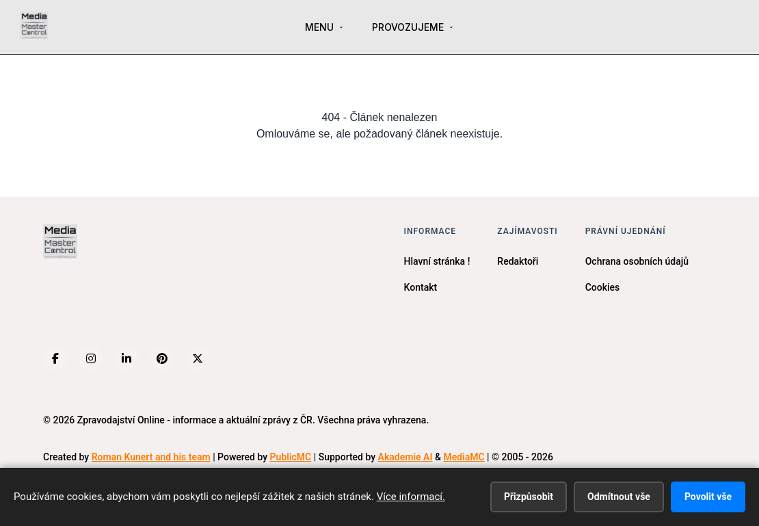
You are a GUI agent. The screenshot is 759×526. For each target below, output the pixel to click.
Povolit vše (708, 496)
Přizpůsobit (528, 496)
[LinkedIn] (126, 358)
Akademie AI (405, 456)
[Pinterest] (162, 358)
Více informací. (411, 496)
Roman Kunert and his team (151, 456)
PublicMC (291, 456)
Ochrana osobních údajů (637, 261)
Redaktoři (517, 261)
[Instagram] (91, 358)
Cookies (602, 287)
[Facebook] (55, 358)
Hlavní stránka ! (437, 261)
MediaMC (463, 456)
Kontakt (421, 287)
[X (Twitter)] (197, 358)
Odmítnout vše (618, 496)
